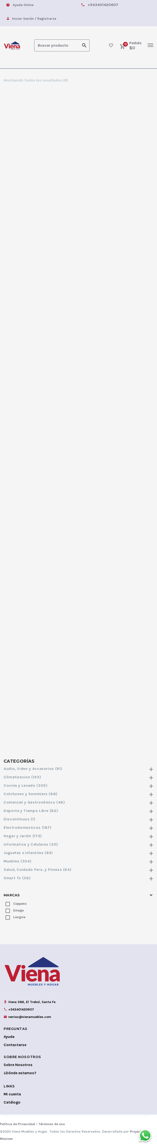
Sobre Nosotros (18, 1064)
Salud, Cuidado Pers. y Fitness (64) (78, 869)
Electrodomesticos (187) (78, 827)
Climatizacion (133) (78, 776)
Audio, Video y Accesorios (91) (78, 768)
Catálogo (12, 1101)
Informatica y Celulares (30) (78, 844)
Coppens (20, 903)
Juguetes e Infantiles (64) (78, 852)
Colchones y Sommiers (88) (78, 793)
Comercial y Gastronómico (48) (78, 802)
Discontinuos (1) (78, 818)
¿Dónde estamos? (20, 1072)
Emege (18, 910)
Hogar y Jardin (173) (78, 835)
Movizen (6, 1138)
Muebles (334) (78, 860)
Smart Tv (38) (78, 877)
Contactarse (15, 1044)
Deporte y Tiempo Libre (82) (78, 810)
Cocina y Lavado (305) (78, 785)
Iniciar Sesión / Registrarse (34, 19)
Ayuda (9, 1036)
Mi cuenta (12, 1093)
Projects (136, 1131)
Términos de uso (52, 1124)
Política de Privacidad (17, 1124)
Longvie (19, 917)
